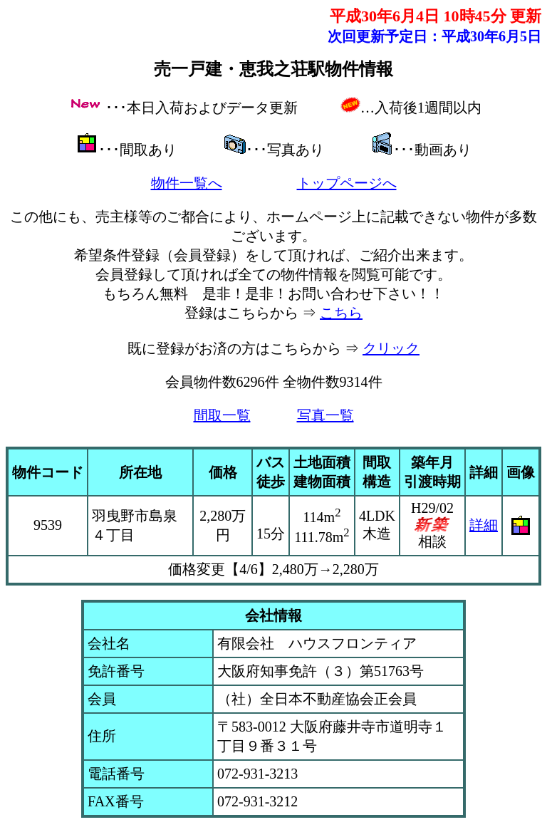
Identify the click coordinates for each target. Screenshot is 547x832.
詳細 (483, 525)
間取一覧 (222, 415)
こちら (341, 313)
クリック (391, 348)
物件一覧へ (186, 183)
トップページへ (347, 183)
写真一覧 (325, 415)
